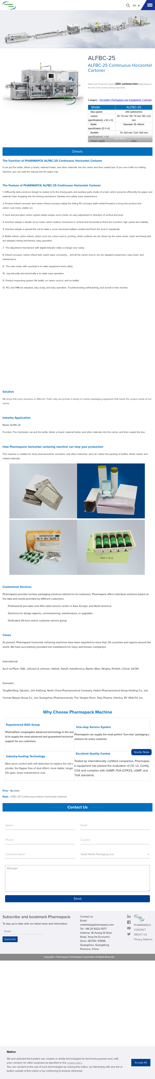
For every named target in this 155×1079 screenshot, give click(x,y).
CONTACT (140, 929)
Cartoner (70, 45)
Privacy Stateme (143, 939)
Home (6, 45)
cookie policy (74, 1062)
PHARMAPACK (142, 925)
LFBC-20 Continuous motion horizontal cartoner (38, 796)
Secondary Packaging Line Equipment (44, 45)
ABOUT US (140, 934)
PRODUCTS (17, 45)
